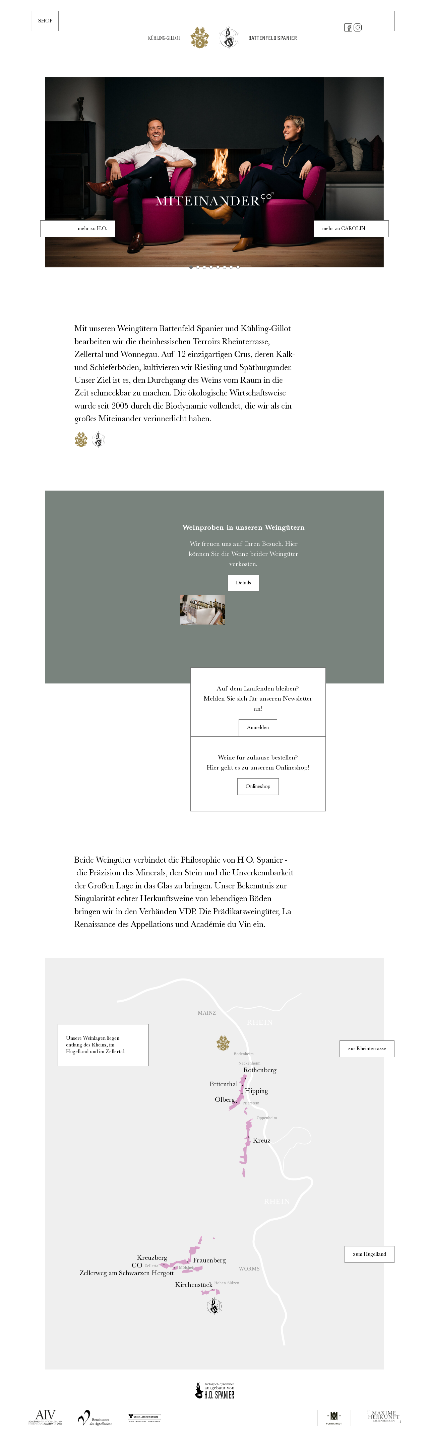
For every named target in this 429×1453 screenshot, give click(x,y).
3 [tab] (204, 267)
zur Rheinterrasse (367, 1048)
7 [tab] (231, 267)
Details (243, 583)
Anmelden (258, 727)
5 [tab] (217, 267)
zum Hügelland (369, 1254)
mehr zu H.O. (92, 228)
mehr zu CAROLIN (343, 228)
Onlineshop (258, 786)
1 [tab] (191, 267)
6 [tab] (224, 267)
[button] (384, 21)
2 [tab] (197, 267)
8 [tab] (238, 267)
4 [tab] (211, 267)
